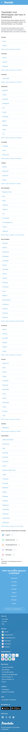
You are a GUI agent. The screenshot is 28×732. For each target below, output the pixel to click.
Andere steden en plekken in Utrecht (10, 419)
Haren (4, 150)
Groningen (5, 146)
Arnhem (4, 95)
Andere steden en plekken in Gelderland (11, 137)
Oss (3, 213)
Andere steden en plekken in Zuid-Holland (12, 526)
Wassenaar (5, 514)
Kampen (4, 347)
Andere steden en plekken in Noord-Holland (12, 321)
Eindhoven (5, 205)
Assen (4, 41)
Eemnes (4, 372)
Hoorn (4, 291)
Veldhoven (5, 231)
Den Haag (5, 453)
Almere (4, 57)
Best (3, 196)
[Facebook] (2, 717)
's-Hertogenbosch (7, 222)
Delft (3, 448)
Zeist (3, 415)
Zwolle (4, 351)
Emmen (4, 45)
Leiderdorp (5, 479)
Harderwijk (5, 116)
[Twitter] (6, 717)
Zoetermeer (5, 522)
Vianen (4, 407)
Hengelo (4, 342)
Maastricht (5, 171)
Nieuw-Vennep (6, 300)
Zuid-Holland (6, 518)
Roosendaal (5, 218)
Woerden (4, 411)
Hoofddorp (5, 287)
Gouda (4, 466)
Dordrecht (5, 457)
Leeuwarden (5, 78)
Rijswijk (4, 492)
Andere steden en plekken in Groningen (11, 158)
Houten (4, 376)
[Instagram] (9, 717)
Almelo (4, 329)
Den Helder (5, 269)
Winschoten (5, 155)
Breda (4, 200)
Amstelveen (5, 252)
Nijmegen (5, 125)
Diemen (4, 274)
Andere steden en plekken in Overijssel (11, 355)
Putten (4, 129)
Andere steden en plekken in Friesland (11, 82)
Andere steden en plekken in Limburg (11, 183)
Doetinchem (5, 103)
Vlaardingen (5, 509)
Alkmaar (4, 247)
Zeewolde (5, 66)
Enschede (5, 338)
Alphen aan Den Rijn (7, 439)
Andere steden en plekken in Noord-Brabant (12, 235)
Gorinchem (5, 461)
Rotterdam (5, 496)
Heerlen (4, 167)
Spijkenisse (5, 505)
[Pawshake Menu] (1, 2)
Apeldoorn (5, 90)
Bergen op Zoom (7, 192)
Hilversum (5, 282)
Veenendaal (5, 402)
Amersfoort (5, 363)
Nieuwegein (5, 389)
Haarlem (4, 278)
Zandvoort (5, 317)
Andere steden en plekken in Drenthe (10, 49)
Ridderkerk (5, 487)
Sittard (4, 180)
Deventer (4, 334)
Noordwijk (5, 483)
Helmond (4, 209)
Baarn (4, 367)
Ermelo (4, 112)
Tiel (3, 134)
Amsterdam (5, 256)
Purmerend (5, 304)
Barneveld (5, 99)
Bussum (4, 265)
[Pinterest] (13, 717)
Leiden (4, 474)
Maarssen (5, 385)
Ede (3, 108)
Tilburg (4, 227)
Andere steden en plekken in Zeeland (11, 431)
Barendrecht (5, 444)
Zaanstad (5, 313)
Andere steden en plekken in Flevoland (11, 70)
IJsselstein (5, 380)
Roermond (5, 175)
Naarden (4, 295)
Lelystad (4, 62)
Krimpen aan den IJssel (8, 470)
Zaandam (5, 308)
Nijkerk (4, 121)
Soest (4, 394)
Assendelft (5, 260)
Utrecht (4, 398)
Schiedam (5, 500)
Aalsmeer (5, 243)
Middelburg (5, 427)
